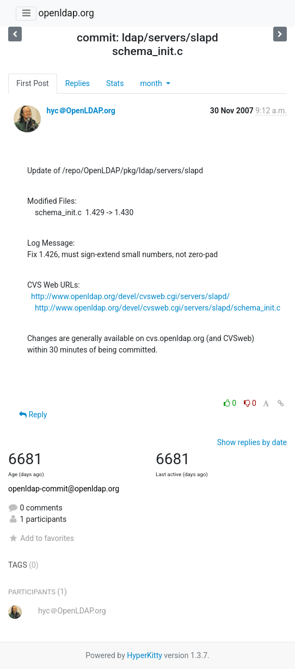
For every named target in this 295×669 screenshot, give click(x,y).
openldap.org (66, 13)
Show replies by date (252, 442)
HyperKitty (144, 655)
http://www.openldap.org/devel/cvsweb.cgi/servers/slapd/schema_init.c (157, 307)
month (152, 83)
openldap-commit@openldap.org (63, 488)
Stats (115, 83)
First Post (32, 83)
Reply (33, 414)
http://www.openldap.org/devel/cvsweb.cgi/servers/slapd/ (130, 296)
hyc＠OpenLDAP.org (80, 110)
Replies (77, 83)
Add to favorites (41, 538)
